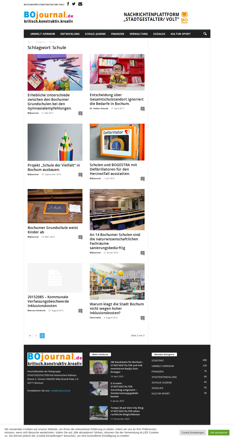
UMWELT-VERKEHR (163, 366)
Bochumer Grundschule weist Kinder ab (53, 229)
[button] (205, 34)
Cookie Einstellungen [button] (193, 432)
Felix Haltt (95, 317)
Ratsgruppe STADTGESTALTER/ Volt (44, 4)
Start (30, 42)
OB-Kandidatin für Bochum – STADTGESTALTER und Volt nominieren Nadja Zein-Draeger (127, 367)
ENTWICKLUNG (70, 34)
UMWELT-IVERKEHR (42, 34)
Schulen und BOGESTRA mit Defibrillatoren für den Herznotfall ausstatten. (113, 169)
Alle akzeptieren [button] (218, 432)
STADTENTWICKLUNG (164, 377)
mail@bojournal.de (61, 390)
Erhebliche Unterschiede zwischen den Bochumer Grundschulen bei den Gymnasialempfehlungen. (49, 102)
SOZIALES (159, 34)
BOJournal (33, 113)
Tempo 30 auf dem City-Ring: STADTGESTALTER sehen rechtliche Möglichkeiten (127, 411)
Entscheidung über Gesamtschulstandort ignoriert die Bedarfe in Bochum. (117, 99)
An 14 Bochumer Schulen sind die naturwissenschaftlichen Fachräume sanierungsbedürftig (115, 241)
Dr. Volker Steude (99, 108)
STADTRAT (158, 360)
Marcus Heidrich (37, 310)
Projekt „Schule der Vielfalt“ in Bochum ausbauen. (54, 167)
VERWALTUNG (139, 34)
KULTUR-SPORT (181, 34)
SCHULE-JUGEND (95, 34)
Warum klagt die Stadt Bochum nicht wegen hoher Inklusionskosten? (117, 308)
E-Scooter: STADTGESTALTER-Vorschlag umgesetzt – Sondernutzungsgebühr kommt (125, 390)
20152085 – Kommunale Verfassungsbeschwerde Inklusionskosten (48, 301)
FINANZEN (117, 34)
